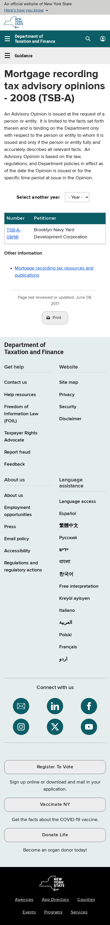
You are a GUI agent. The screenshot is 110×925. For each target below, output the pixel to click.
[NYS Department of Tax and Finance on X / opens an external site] (55, 727)
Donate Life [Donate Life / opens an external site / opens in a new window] (55, 835)
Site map (68, 382)
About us (13, 495)
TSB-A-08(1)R (14, 234)
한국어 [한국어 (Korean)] (66, 574)
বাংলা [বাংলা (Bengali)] (64, 562)
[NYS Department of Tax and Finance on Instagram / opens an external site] (21, 727)
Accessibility (17, 551)
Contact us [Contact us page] (15, 382)
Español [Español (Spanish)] (67, 513)
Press (10, 526)
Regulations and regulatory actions (23, 566)
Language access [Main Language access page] (77, 501)
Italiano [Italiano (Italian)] (67, 610)
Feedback (14, 464)
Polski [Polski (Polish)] (65, 635)
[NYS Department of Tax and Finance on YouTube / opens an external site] (89, 727)
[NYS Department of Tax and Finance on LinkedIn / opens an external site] (55, 706)
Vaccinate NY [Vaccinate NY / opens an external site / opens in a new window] (55, 804)
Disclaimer (70, 419)
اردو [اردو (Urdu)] (63, 659)
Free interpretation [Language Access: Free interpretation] (78, 586)
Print (57, 318)
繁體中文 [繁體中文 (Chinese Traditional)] (68, 525)
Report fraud (17, 452)
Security (67, 406)
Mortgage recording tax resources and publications (54, 272)
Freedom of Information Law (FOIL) (21, 413)
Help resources (20, 394)
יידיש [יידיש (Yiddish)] (63, 550)
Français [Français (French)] (68, 647)
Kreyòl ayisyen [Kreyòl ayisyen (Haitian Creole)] (74, 598)
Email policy (16, 539)
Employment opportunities (18, 511)
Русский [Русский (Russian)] (68, 537)
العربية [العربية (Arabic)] (65, 622)
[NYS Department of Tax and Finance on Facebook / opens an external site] (89, 706)
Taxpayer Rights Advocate (21, 437)
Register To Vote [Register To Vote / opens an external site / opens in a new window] (55, 767)
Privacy (66, 394)
